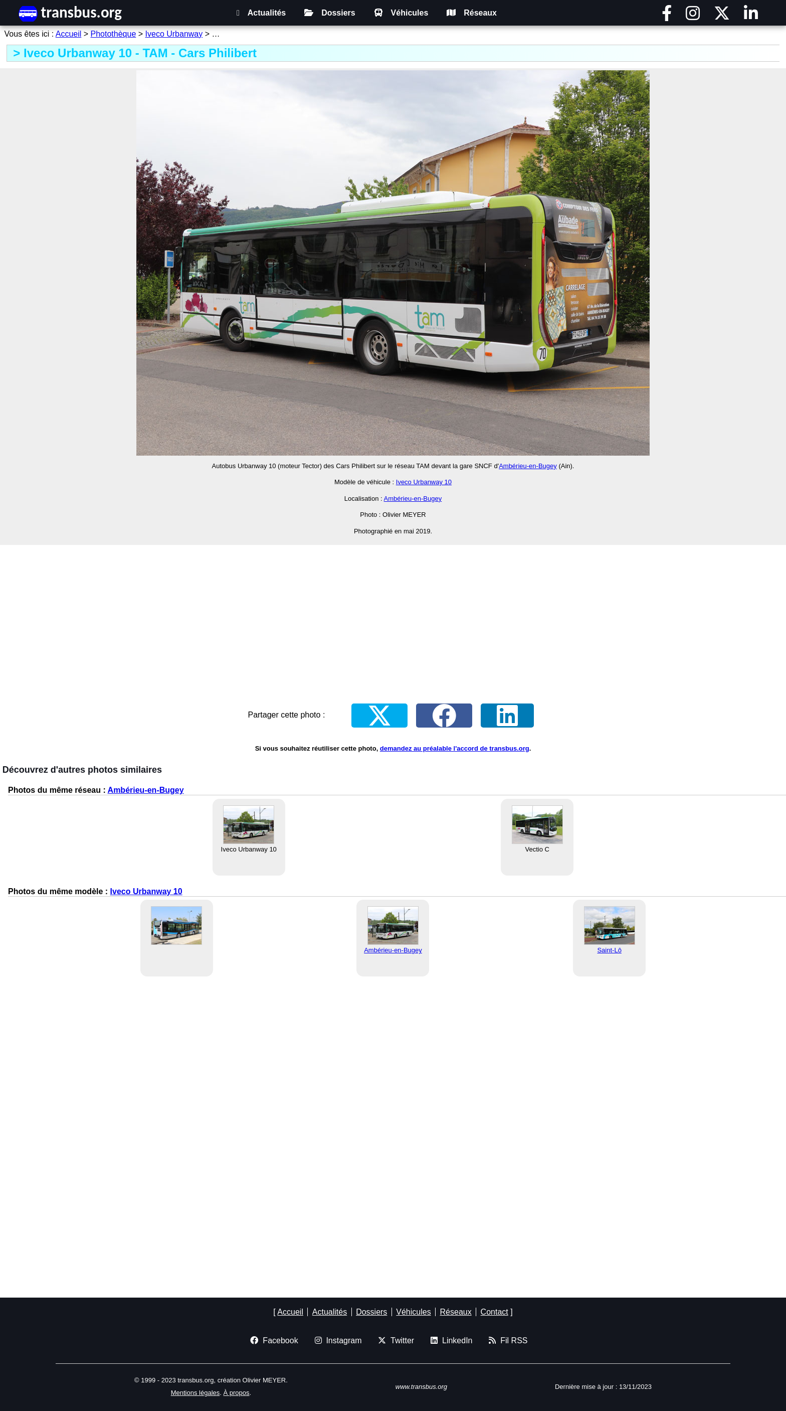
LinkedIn (451, 1340)
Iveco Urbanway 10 (424, 482)
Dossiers (329, 13)
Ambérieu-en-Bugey (528, 466)
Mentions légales (195, 1392)
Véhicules (401, 13)
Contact (494, 1312)
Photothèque (113, 34)
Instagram (338, 1340)
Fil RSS (508, 1340)
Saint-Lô (609, 950)
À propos (237, 1392)
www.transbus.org (421, 1386)
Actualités (261, 13)
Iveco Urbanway (174, 34)
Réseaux (472, 13)
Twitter (396, 1340)
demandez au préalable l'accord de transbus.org (454, 748)
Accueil (69, 34)
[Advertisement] (393, 617)
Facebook (274, 1340)
